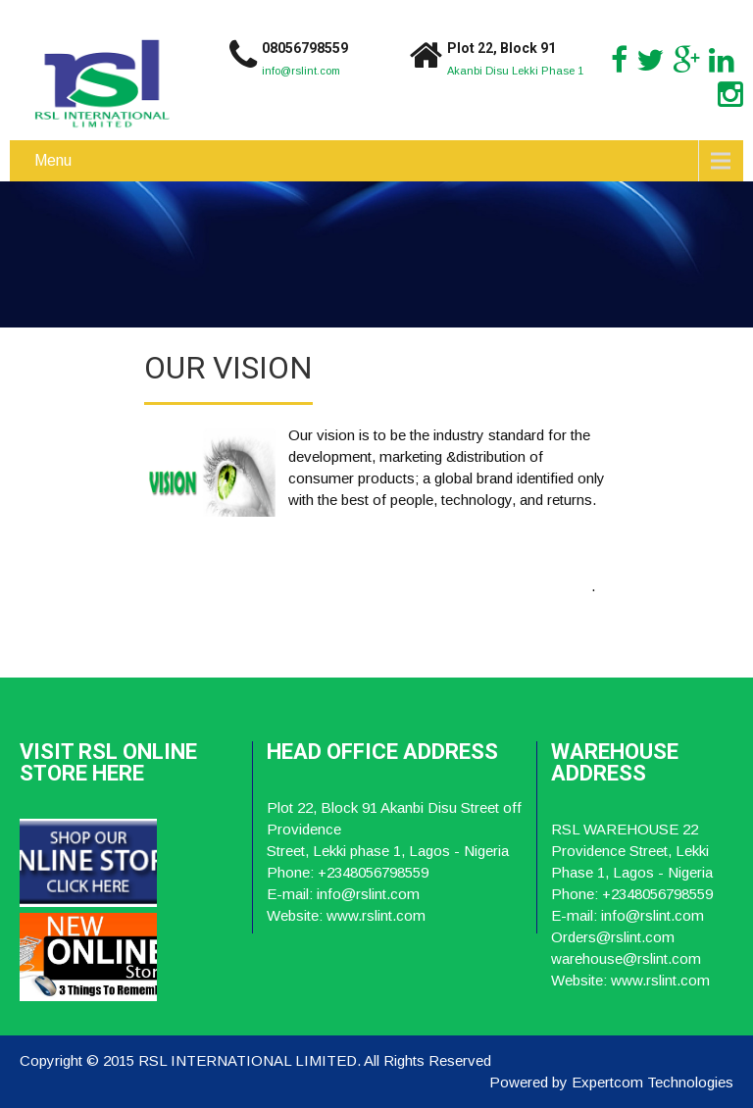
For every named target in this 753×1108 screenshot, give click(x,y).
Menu (53, 160)
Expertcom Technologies (652, 1082)
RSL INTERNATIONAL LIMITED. (251, 1060)
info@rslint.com (301, 70)
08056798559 (305, 48)
